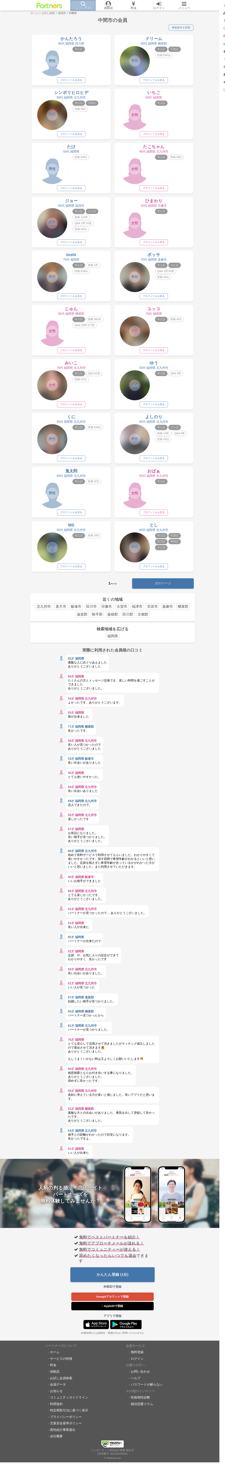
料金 (53, 1371)
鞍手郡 (97, 619)
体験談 (55, 1377)
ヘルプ (135, 1384)
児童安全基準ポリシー (66, 1429)
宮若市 (152, 611)
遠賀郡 (82, 619)
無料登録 (137, 1358)
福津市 (137, 611)
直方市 (61, 611)
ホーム (55, 1358)
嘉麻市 (167, 611)
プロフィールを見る (71, 80)
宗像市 (106, 611)
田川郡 (127, 619)
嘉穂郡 (112, 619)
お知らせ (56, 1397)
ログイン (137, 1364)
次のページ (163, 588)
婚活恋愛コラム (142, 1410)
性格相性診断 (140, 1403)
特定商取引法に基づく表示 (69, 1416)
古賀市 (122, 611)
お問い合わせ (140, 1377)
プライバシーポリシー (66, 1422)
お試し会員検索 (61, 1384)
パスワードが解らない (147, 1390)
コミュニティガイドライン (69, 1403)
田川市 (91, 611)
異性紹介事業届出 (62, 1435)
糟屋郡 (183, 611)
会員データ (58, 1390)
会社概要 (56, 1442)
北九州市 (44, 611)
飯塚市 (76, 611)
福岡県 (112, 641)
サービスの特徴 (61, 1364)
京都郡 (143, 619)
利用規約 (56, 1410)
